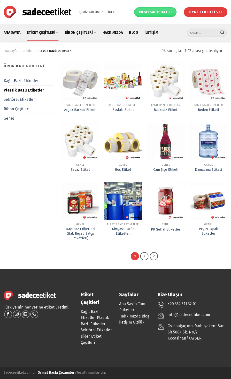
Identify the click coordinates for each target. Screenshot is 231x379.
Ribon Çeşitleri (80, 32)
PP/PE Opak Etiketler (208, 231)
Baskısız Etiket (165, 110)
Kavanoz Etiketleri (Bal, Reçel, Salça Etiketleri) (80, 233)
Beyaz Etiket (80, 170)
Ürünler (28, 51)
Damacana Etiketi (208, 170)
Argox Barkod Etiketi (80, 110)
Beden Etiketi (208, 110)
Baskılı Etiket (123, 110)
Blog (133, 33)
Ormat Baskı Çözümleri (57, 373)
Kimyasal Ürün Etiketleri (123, 231)
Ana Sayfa (12, 33)
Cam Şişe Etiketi (165, 170)
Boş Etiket (123, 170)
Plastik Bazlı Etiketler (24, 90)
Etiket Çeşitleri (43, 32)
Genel (9, 118)
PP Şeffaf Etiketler (165, 229)
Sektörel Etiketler (19, 99)
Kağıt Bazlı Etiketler (21, 80)
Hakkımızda (112, 33)
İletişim (151, 33)
